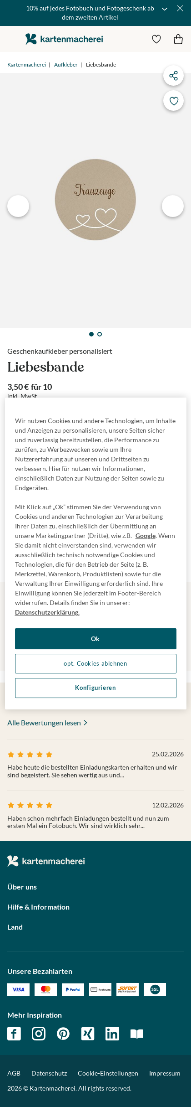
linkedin (112, 1033)
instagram (38, 1033)
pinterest (63, 1033)
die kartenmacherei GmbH (64, 39)
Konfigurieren (95, 687)
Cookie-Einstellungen (108, 1073)
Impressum (165, 1073)
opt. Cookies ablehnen (95, 663)
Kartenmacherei (26, 64)
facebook (14, 1033)
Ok (95, 638)
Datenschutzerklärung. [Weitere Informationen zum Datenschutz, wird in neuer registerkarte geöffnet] (47, 612)
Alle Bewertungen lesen (44, 722)
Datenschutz (49, 1073)
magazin (137, 1033)
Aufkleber (66, 64)
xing (88, 1033)
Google (146, 535)
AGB (13, 1073)
